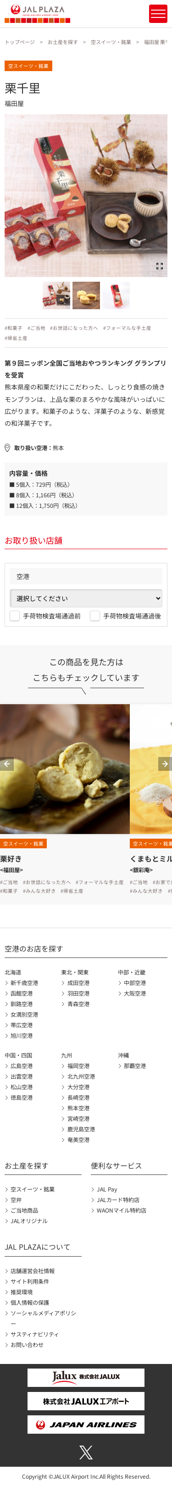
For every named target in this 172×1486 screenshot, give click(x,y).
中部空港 (135, 983)
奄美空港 (78, 1139)
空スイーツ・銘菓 (111, 41)
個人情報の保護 (30, 1302)
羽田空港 (78, 993)
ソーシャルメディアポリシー (43, 1318)
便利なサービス (116, 1165)
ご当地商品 (24, 1210)
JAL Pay (107, 1189)
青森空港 (78, 1004)
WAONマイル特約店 (121, 1210)
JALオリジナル (29, 1221)
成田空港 (78, 983)
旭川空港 (22, 1035)
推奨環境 (22, 1292)
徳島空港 (22, 1097)
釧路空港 (22, 1004)
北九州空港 (81, 1076)
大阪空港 (135, 993)
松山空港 (22, 1087)
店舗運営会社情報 (33, 1271)
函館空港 (22, 993)
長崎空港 (78, 1097)
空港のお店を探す (34, 948)
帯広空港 (22, 1025)
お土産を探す (63, 41)
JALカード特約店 (118, 1200)
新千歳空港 (24, 983)
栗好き (11, 858)
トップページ (20, 41)
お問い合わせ (27, 1345)
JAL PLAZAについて (38, 1246)
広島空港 (22, 1066)
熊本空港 (78, 1108)
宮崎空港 (78, 1118)
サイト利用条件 (30, 1281)
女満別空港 (24, 1014)
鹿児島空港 (81, 1129)
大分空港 (78, 1087)
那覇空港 (135, 1066)
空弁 (16, 1200)
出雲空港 (22, 1076)
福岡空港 (78, 1066)
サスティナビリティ (35, 1334)
